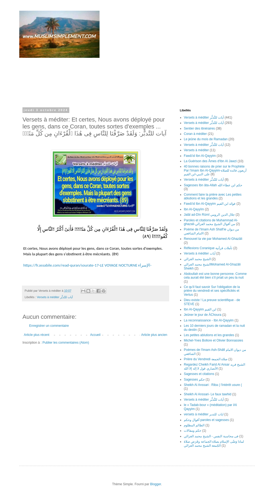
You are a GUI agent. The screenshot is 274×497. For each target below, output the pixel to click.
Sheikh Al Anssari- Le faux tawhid (207, 394)
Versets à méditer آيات (199, 253)
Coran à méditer (195, 134)
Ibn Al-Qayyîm (194, 209)
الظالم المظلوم (194, 425)
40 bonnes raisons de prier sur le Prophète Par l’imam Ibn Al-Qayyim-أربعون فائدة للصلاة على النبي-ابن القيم (215, 170)
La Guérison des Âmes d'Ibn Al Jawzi (210, 161)
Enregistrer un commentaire (49, 326)
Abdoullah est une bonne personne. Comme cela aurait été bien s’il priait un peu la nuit (215, 275)
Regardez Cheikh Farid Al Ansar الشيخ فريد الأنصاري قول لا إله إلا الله (214, 366)
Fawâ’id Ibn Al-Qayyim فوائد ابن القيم (209, 204)
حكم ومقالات (192, 430)
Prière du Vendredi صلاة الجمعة (205, 359)
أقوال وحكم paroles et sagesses (206, 420)
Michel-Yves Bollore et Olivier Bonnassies (213, 340)
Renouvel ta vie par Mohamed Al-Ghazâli (213, 239)
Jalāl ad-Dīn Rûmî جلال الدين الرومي (209, 215)
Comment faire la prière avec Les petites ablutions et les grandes (212, 196)
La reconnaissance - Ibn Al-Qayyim (209, 320)
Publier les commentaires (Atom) (66, 342)
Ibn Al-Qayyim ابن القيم (200, 309)
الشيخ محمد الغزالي (197, 259)
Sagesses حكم (194, 379)
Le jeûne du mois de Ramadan (205, 139)
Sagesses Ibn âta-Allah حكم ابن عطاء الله (213, 185)
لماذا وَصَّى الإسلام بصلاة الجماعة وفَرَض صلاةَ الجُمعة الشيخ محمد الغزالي (214, 443)
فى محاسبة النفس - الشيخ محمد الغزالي (211, 436)
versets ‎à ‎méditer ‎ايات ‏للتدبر (203, 414)
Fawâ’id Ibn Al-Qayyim (200, 156)
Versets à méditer (196, 150)
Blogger (155, 484)
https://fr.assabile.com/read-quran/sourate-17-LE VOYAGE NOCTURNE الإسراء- (87, 265)
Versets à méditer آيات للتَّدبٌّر (204, 117)
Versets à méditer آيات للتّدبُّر (55, 297)
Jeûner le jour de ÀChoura (202, 315)
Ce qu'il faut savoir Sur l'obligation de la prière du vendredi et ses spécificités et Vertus (212, 291)
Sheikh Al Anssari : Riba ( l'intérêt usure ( (213, 385)
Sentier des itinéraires (199, 128)
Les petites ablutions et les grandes (209, 335)
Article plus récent (36, 335)
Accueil (95, 335)
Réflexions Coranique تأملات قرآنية (208, 248)
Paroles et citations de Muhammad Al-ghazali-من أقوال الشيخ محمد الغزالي (211, 222)
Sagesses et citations (199, 374)
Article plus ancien (154, 335)
